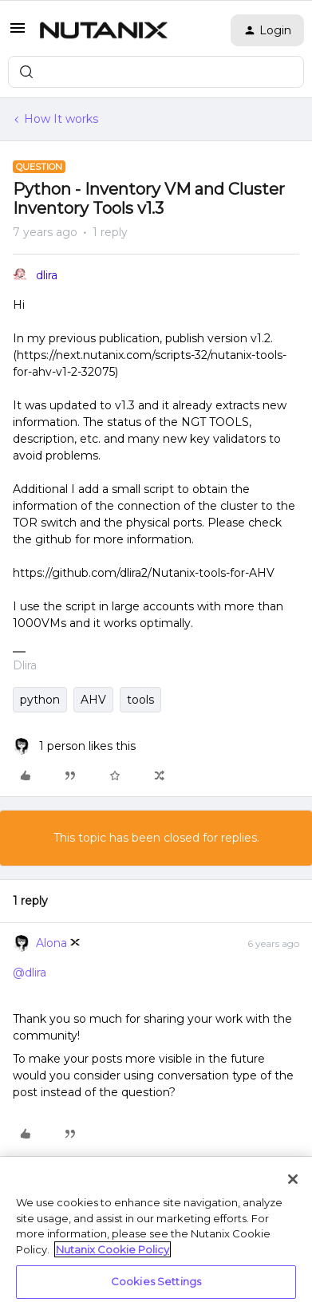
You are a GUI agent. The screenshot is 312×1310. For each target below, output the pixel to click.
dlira (46, 275)
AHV (93, 699)
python (40, 699)
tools (140, 699)
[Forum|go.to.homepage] (104, 30)
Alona (51, 943)
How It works (61, 119)
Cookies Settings (156, 1281)
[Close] (292, 1179)
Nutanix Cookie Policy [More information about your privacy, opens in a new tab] (112, 1249)
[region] (156, 1233)
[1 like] (74, 746)
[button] (17, 33)
